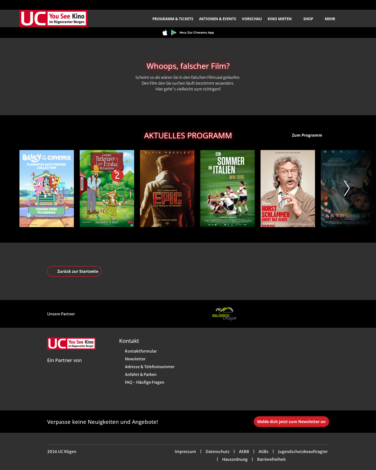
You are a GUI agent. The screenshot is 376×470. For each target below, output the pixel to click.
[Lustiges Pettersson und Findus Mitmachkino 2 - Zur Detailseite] (107, 188)
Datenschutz (217, 451)
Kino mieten (282, 18)
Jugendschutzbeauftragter (303, 451)
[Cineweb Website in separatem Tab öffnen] (64, 366)
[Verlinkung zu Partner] (224, 314)
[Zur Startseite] (53, 18)
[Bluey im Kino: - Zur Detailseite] (46, 188)
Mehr (333, 18)
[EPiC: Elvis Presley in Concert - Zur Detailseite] (167, 188)
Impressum (185, 451)
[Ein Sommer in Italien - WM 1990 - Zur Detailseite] (227, 188)
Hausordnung (235, 459)
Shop (311, 18)
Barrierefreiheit (271, 459)
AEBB (244, 451)
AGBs (264, 451)
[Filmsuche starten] (352, 18)
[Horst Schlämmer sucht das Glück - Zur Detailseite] (288, 188)
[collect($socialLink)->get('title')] (9, 5)
